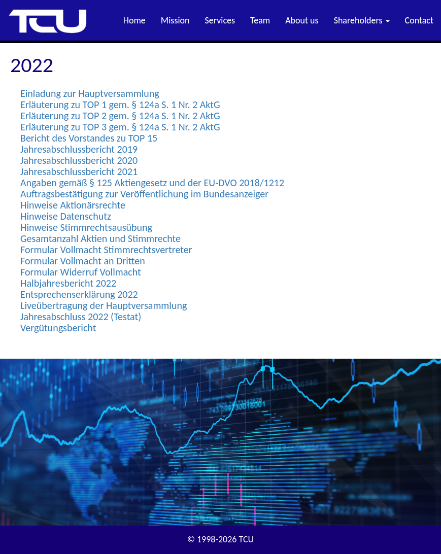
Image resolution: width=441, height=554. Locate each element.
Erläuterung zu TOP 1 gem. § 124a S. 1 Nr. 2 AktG (120, 104)
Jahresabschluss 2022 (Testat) (80, 316)
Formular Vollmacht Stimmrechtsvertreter (106, 250)
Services (220, 20)
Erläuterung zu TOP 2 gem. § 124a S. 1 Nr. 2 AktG (120, 116)
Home (134, 20)
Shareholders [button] (362, 20)
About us (301, 20)
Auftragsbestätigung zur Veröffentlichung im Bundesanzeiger (144, 194)
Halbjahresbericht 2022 (68, 283)
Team (260, 20)
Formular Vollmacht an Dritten (82, 261)
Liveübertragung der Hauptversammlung (103, 305)
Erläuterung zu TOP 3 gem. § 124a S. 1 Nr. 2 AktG (120, 127)
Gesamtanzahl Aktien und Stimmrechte (100, 238)
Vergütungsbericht (58, 328)
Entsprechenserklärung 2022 (79, 294)
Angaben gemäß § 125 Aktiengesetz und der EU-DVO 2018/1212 (152, 183)
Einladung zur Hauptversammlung (89, 93)
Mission (175, 20)
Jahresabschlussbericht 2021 (79, 171)
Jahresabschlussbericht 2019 (79, 149)
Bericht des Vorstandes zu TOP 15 (88, 138)
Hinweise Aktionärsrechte (72, 205)
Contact (419, 20)
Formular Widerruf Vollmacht (80, 272)
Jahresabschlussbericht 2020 (79, 160)
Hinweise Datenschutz (65, 216)
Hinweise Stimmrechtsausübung (86, 227)
